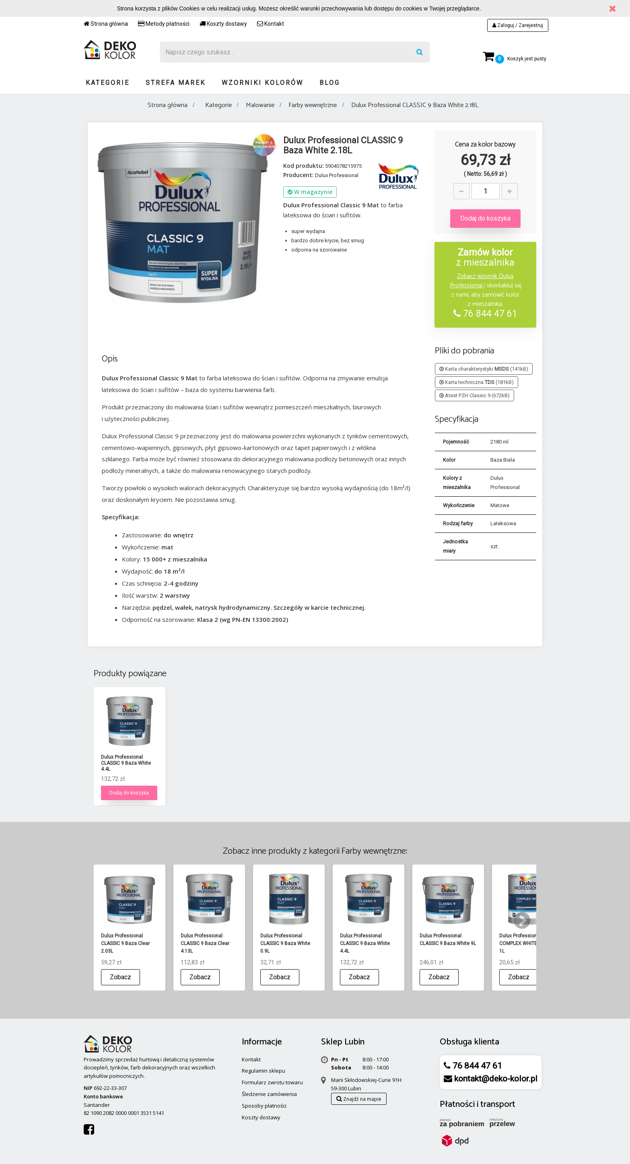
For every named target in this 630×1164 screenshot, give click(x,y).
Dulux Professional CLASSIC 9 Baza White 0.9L (285, 763)
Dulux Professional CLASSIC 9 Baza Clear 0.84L (125, 763)
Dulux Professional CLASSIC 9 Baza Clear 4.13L (205, 943)
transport (497, 1104)
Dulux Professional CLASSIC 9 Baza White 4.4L (365, 763)
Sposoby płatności (264, 1105)
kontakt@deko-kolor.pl (494, 1079)
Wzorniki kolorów (262, 83)
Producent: (298, 175)
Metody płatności (163, 24)
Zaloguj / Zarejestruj (517, 25)
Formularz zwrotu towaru (272, 1082)
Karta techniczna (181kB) (476, 382)
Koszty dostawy (223, 24)
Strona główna (106, 24)
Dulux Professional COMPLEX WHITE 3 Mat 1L (525, 943)
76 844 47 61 (485, 313)
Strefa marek (176, 83)
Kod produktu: (303, 165)
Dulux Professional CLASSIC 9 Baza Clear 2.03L (205, 763)
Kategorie (108, 83)
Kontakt (270, 24)
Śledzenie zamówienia (269, 1094)
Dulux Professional (336, 175)
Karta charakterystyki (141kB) (483, 369)
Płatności (457, 1104)
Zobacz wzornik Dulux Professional (482, 281)
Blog (329, 83)
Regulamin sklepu (263, 1070)
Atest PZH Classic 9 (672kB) (474, 395)
